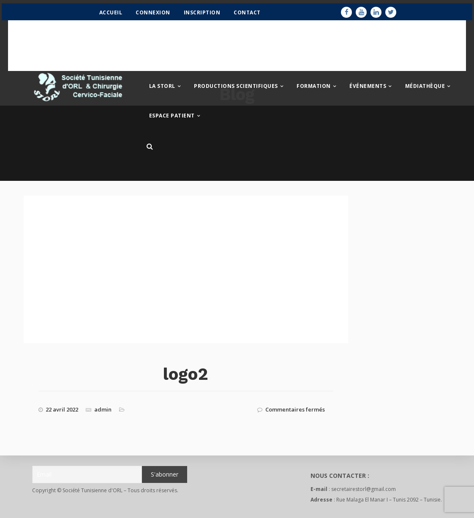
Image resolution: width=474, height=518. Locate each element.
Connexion (150, 15)
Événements (367, 89)
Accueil (108, 15)
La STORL (162, 89)
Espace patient (172, 118)
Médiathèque (425, 89)
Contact (244, 15)
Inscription (199, 15)
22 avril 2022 (62, 409)
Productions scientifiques (236, 89)
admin (103, 409)
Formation (314, 89)
